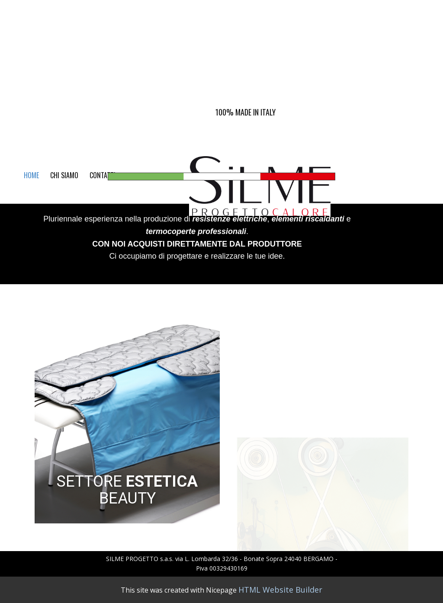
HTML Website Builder (280, 589)
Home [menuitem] (31, 175)
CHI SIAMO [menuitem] (64, 175)
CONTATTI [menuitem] (103, 175)
